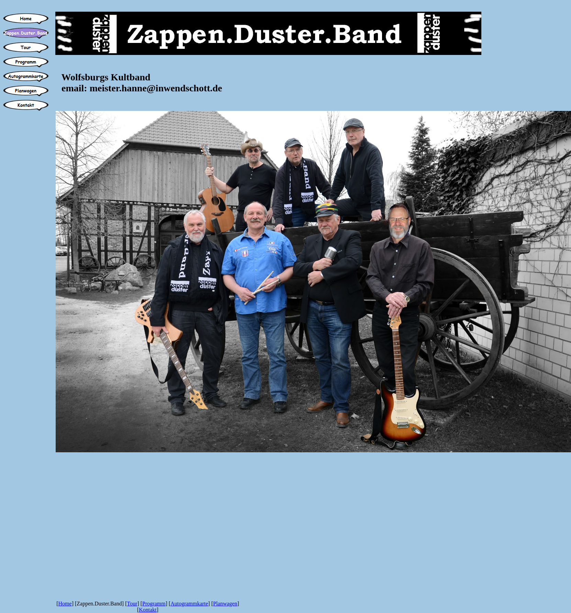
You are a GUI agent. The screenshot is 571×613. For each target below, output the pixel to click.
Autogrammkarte (189, 603)
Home (65, 603)
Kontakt (148, 610)
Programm (154, 603)
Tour (132, 603)
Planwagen (225, 603)
